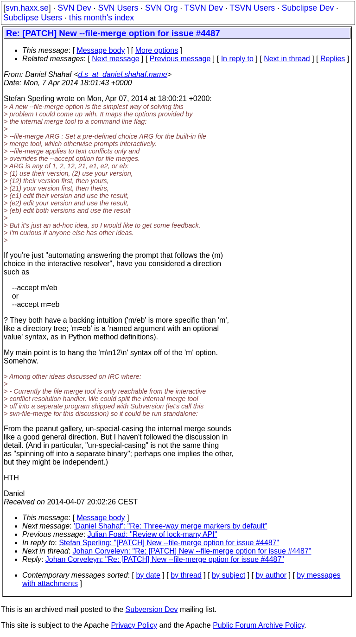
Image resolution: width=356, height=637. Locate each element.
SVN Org (161, 8)
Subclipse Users (32, 17)
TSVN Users (252, 8)
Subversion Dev (152, 609)
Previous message (180, 59)
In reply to (237, 59)
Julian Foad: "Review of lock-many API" (152, 534)
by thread (186, 575)
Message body (100, 50)
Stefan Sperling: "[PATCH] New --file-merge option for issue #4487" (169, 543)
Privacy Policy (134, 625)
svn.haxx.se (27, 8)
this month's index (101, 17)
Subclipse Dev (308, 8)
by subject (228, 575)
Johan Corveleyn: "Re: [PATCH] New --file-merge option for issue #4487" (192, 551)
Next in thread (287, 59)
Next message (115, 59)
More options (156, 50)
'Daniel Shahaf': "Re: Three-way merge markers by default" (170, 526)
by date (148, 575)
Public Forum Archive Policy (258, 625)
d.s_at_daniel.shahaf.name (122, 74)
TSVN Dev (203, 8)
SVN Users (118, 8)
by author (270, 575)
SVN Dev (74, 8)
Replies (332, 59)
